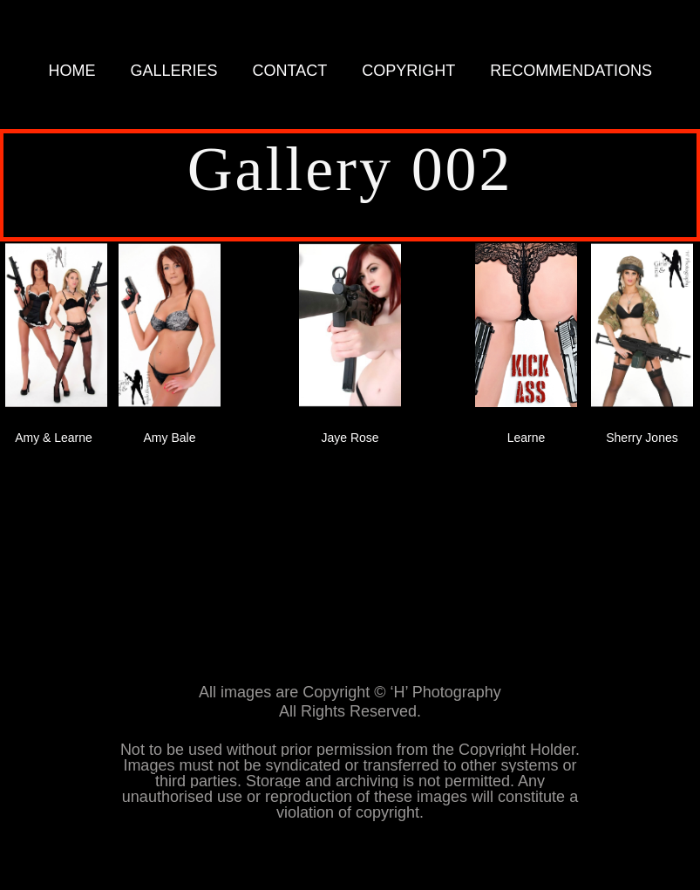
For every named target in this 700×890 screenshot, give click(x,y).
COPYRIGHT (408, 70)
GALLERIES (174, 70)
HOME (72, 70)
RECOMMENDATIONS (571, 70)
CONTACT (290, 70)
